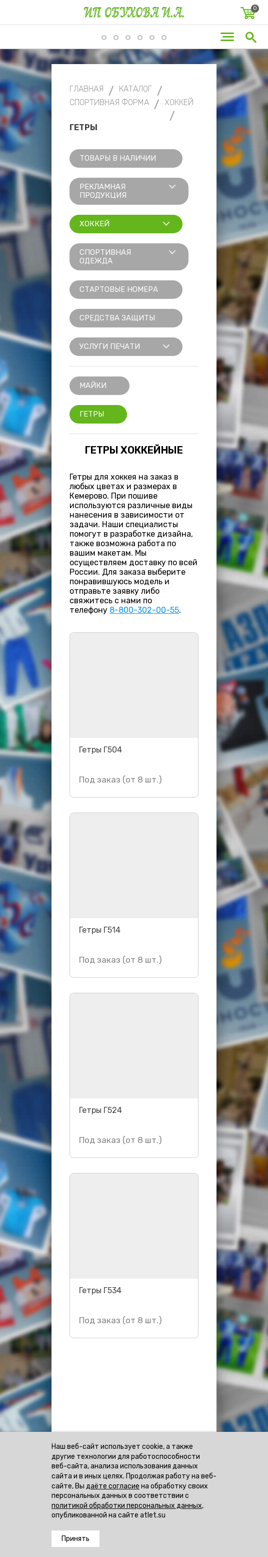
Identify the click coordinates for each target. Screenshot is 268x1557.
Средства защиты (117, 317)
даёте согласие (113, 1486)
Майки (93, 385)
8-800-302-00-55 (144, 610)
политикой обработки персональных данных (127, 1505)
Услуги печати (110, 346)
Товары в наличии (118, 158)
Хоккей (95, 223)
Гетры (92, 414)
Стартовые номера (119, 289)
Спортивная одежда (105, 256)
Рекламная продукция (103, 191)
